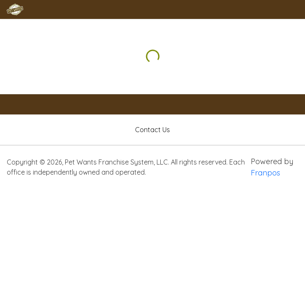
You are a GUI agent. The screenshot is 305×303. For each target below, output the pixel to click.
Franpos (265, 173)
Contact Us (152, 129)
